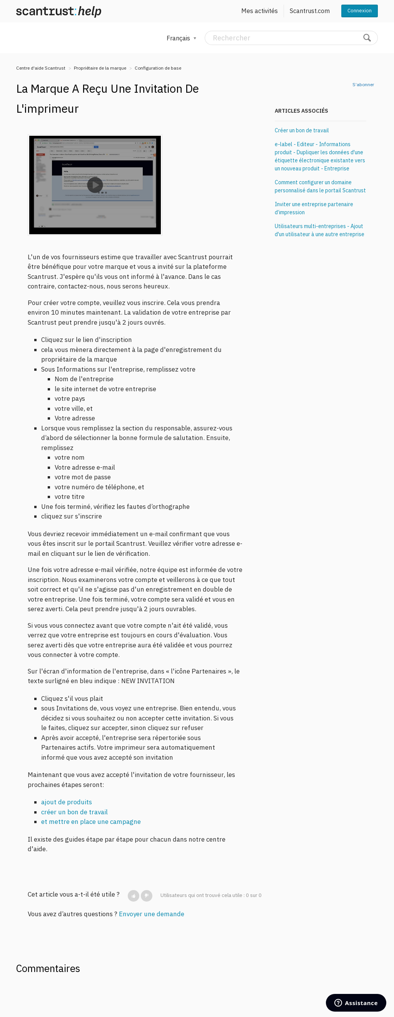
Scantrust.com (310, 11)
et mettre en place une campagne (91, 821)
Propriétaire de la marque (100, 68)
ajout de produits (66, 802)
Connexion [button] (359, 10)
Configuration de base (158, 68)
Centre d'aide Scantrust (40, 68)
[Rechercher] (291, 38)
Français (179, 38)
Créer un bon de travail (302, 130)
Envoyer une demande (151, 914)
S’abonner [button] (363, 84)
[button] (133, 896)
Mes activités (259, 11)
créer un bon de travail (74, 812)
